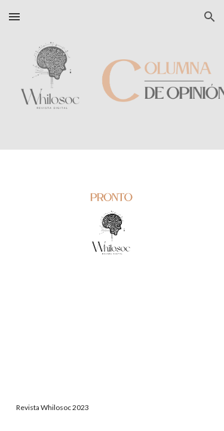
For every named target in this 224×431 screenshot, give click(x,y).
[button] (14, 16)
